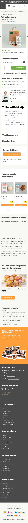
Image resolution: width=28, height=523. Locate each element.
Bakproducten (6, 11)
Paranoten (4, 466)
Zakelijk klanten (6, 486)
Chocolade (4, 444)
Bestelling (4, 409)
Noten (3, 435)
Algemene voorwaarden (9, 519)
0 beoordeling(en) (11, 21)
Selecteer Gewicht (10, 59)
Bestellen (19, 67)
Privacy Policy (21, 519)
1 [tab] (13, 45)
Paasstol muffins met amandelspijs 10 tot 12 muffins (13, 289)
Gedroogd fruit (6, 440)
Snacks (3, 446)
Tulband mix (4, 196)
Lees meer (6, 129)
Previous (22, 270)
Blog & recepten (6, 493)
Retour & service (6, 418)
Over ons (4, 484)
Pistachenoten (6, 471)
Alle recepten (8, 297)
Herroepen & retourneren (8, 424)
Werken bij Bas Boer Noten (9, 495)
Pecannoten (5, 468)
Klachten (4, 415)
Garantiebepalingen (7, 420)
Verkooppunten (6, 490)
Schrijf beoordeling (12, 154)
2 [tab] (15, 45)
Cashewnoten (5, 459)
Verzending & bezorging (8, 422)
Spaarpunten (5, 411)
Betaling (4, 413)
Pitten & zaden (6, 437)
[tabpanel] (14, 36)
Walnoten (4, 473)
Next (26, 270)
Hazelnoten (5, 462)
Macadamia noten (6, 464)
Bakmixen (13, 11)
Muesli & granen (6, 442)
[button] (8, 209)
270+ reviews (5, 395)
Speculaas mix (18, 196)
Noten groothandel (7, 488)
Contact (4, 497)
